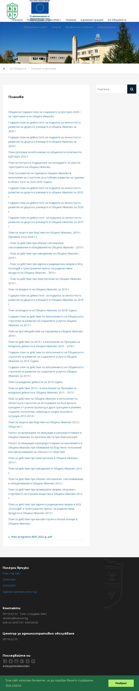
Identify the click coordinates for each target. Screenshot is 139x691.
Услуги (56, 27)
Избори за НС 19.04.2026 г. (44, 20)
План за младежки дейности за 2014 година (35, 382)
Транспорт (9, 579)
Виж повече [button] (13, 685)
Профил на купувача (79, 27)
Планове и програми (43, 68)
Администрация (92, 20)
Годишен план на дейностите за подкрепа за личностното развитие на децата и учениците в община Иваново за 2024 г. (44, 142)
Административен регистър (20, 591)
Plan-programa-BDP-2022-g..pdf (31, 536)
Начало (18, 20)
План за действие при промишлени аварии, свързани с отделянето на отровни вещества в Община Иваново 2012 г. (45, 494)
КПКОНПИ (9, 585)
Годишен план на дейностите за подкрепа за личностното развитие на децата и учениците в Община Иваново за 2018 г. (45, 300)
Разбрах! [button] (121, 683)
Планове (16, 97)
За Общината (117, 20)
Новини (71, 20)
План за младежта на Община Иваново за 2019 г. (39, 289)
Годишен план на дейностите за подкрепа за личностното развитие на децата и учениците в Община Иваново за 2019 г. (45, 222)
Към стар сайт (12, 573)
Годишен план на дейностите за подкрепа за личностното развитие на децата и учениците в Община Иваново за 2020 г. (45, 207)
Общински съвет (35, 27)
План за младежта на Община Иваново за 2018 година (42, 310)
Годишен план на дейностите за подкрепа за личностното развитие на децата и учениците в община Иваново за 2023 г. (45, 192)
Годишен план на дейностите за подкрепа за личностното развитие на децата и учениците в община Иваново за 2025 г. (44, 127)
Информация (107, 27)
